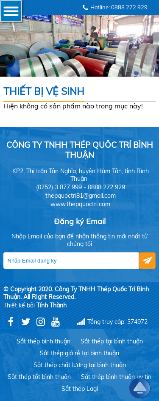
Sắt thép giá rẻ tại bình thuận (79, 353)
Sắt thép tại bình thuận (112, 341)
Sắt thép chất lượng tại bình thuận (79, 365)
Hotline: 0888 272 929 (119, 7)
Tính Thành (51, 305)
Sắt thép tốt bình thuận (39, 377)
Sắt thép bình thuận (43, 341)
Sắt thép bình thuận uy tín (116, 377)
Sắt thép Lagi (79, 389)
